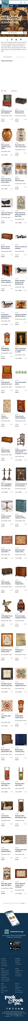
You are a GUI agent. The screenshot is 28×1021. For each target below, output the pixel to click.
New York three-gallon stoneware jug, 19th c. (20, 214)
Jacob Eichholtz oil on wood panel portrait (21, 485)
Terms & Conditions (5, 980)
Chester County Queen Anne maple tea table (6, 517)
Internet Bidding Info (5, 974)
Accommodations (18, 990)
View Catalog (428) (12, 32)
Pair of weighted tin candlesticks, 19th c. (6, 485)
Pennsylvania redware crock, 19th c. (6, 146)
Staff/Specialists (18, 987)
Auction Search (4, 964)
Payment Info (3, 975)
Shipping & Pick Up (5, 977)
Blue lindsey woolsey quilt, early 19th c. (19, 751)
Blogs (2, 989)
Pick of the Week (4, 990)
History (16, 985)
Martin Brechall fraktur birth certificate (20, 885)
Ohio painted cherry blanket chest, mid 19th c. (6, 583)
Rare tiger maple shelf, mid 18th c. (6, 884)
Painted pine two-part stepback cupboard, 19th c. (6, 112)
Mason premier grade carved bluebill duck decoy (20, 283)
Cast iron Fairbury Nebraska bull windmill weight (7, 214)
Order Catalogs (4, 965)
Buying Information (5, 970)
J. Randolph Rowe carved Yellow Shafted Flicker (6, 617)
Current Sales (3, 960)
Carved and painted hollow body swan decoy (6, 817)
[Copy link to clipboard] (7, 40)
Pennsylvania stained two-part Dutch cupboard (6, 384)
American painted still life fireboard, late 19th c (20, 316)
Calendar (3, 985)
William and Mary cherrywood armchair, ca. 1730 (21, 451)
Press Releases (4, 987)
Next (23, 903)
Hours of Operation (19, 992)
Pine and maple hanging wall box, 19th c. (20, 617)
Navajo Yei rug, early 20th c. (6, 550)
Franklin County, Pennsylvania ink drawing (6, 685)
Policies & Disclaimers (5, 979)
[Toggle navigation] (25, 2)
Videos (2, 992)
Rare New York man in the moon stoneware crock (20, 146)
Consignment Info (18, 970)
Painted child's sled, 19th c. (5, 784)
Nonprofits (17, 962)
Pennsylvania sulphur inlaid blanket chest (5, 451)
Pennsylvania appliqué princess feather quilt (20, 685)
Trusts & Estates (18, 964)
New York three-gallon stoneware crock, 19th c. (6, 180)
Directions (17, 989)
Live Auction (6, 13)
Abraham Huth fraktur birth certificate (20, 551)
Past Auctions (3, 962)
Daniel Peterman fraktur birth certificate (6, 651)
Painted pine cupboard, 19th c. (20, 517)
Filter (5, 91)
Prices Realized (18, 975)
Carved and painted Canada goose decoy (6, 316)
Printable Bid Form (5, 972)
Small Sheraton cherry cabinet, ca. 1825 (7, 282)
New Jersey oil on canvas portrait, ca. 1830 (20, 350)
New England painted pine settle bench (7, 751)
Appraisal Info (18, 960)
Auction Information (20, 57)
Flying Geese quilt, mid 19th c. (21, 850)
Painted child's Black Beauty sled (20, 816)
